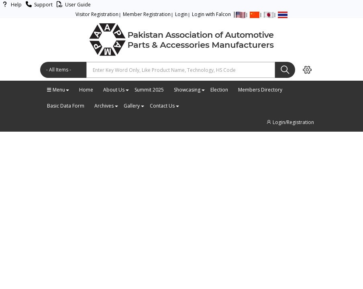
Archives (106, 105)
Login (181, 14)
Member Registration (147, 14)
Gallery (134, 105)
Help (11, 4)
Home (86, 89)
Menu (58, 89)
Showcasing (189, 89)
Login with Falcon (211, 14)
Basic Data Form (65, 105)
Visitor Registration (96, 14)
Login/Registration (290, 122)
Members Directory (260, 89)
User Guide (72, 4)
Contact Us (164, 105)
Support (38, 4)
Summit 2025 (149, 89)
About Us (115, 89)
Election (219, 89)
